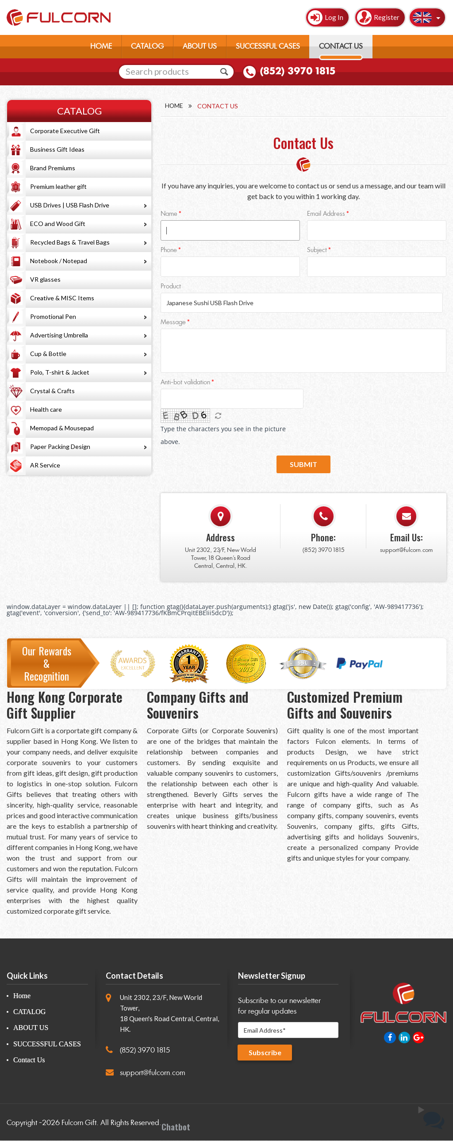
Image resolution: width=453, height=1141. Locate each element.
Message (173, 323)
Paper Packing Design (60, 446)
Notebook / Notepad (58, 260)
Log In (334, 17)
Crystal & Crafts (52, 390)
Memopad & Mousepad (62, 428)
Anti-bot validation (185, 383)
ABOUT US (200, 46)
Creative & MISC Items (62, 298)
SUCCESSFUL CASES (268, 46)
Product (171, 287)
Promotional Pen (53, 316)
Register (386, 17)
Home (174, 106)
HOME (101, 46)
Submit (303, 464)
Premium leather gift (58, 186)
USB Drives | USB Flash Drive (69, 205)
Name (169, 214)
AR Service (45, 465)
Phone (169, 250)
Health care (46, 409)
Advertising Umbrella (59, 335)
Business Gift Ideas (57, 149)
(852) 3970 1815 (297, 71)
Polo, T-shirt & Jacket (59, 372)
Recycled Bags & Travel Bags (70, 242)
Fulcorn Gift (78, 1123)
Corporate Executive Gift (65, 130)
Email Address (326, 214)
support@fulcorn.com (406, 550)
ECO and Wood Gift (57, 223)
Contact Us (29, 1060)
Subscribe (265, 1053)
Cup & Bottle (48, 353)
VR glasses (45, 279)
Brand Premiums (52, 168)
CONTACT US (341, 46)
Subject (317, 250)
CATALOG (147, 46)
